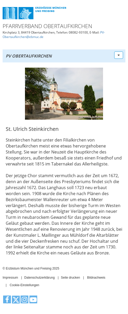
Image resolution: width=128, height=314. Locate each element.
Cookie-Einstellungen (24, 285)
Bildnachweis (96, 277)
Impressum (10, 277)
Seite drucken (70, 277)
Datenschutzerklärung (39, 277)
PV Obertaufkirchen (29, 56)
